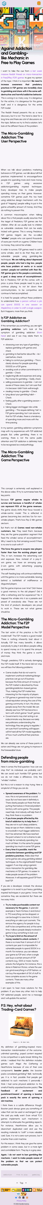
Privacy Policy (21, 1201)
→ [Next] (25, 1183)
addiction (7, 1175)
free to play (22, 1175)
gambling (36, 1175)
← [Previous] (17, 1183)
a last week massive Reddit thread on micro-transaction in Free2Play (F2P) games (21, 74)
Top (21, 1183)
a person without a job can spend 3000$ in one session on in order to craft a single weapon (21, 304)
